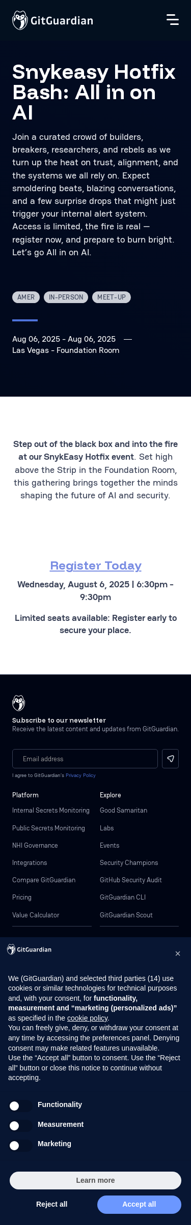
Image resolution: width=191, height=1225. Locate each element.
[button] (178, 953)
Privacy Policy (81, 775)
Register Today (96, 565)
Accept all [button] (139, 1204)
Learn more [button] (95, 1180)
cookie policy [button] (87, 1018)
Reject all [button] (51, 1204)
